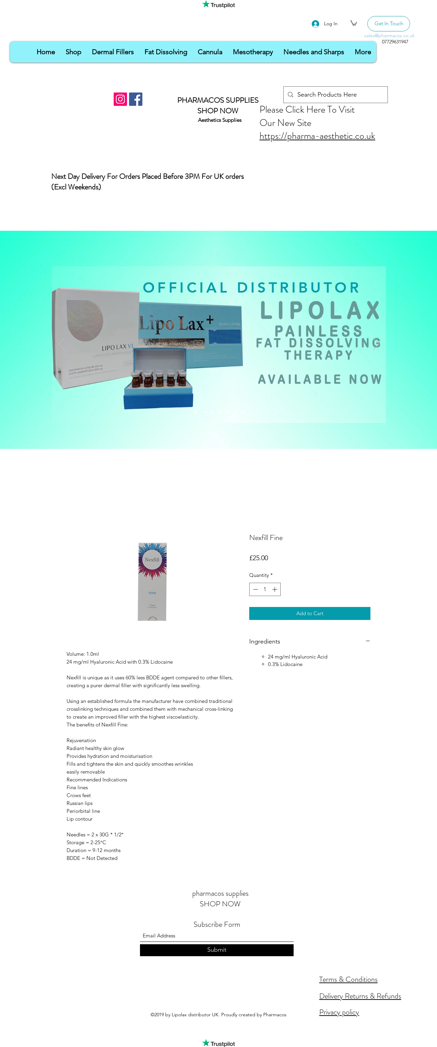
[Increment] (275, 589)
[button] (353, 23)
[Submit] (217, 950)
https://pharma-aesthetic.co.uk (317, 136)
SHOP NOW (217, 110)
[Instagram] (120, 99)
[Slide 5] (227, 412)
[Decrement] (254, 589)
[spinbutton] (265, 589)
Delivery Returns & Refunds (360, 996)
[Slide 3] (212, 412)
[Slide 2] (204, 412)
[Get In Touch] (388, 23)
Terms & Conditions (348, 979)
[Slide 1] (195, 412)
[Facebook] (135, 99)
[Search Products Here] (335, 95)
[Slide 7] (243, 412)
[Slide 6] (235, 412)
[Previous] (61, 344)
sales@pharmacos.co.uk (389, 35)
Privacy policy (339, 1012)
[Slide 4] (219, 412)
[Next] (376, 344)
